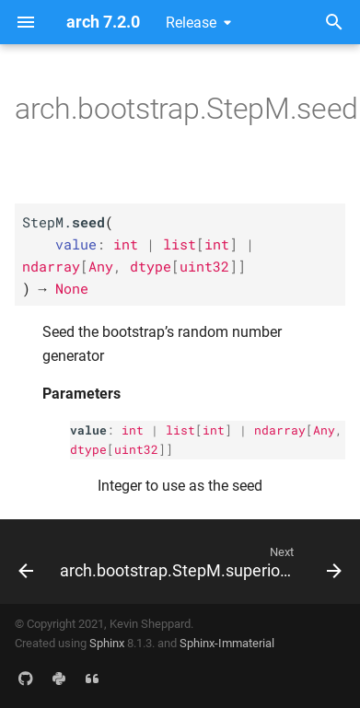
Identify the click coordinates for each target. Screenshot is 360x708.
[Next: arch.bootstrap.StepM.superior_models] (198, 561)
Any (324, 430)
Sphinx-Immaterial (227, 643)
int (133, 430)
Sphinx (106, 643)
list (180, 430)
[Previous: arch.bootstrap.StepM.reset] (22, 561)
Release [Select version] (191, 22)
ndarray (280, 430)
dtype (88, 449)
